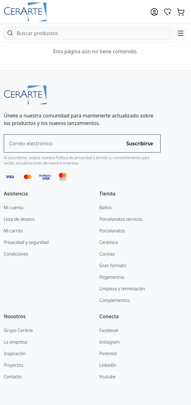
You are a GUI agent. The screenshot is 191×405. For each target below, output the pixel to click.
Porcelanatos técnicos (121, 219)
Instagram (109, 342)
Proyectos (13, 365)
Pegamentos (112, 277)
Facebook (109, 330)
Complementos (114, 300)
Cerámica (108, 242)
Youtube (107, 377)
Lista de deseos (19, 219)
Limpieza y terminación (122, 289)
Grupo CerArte (18, 330)
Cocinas (107, 254)
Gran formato (112, 265)
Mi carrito (13, 231)
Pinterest (108, 353)
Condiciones (16, 254)
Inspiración (15, 353)
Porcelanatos (112, 231)
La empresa (15, 342)
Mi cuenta (13, 207)
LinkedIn (108, 365)
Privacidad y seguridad (26, 242)
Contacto (13, 377)
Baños (105, 207)
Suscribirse (139, 143)
